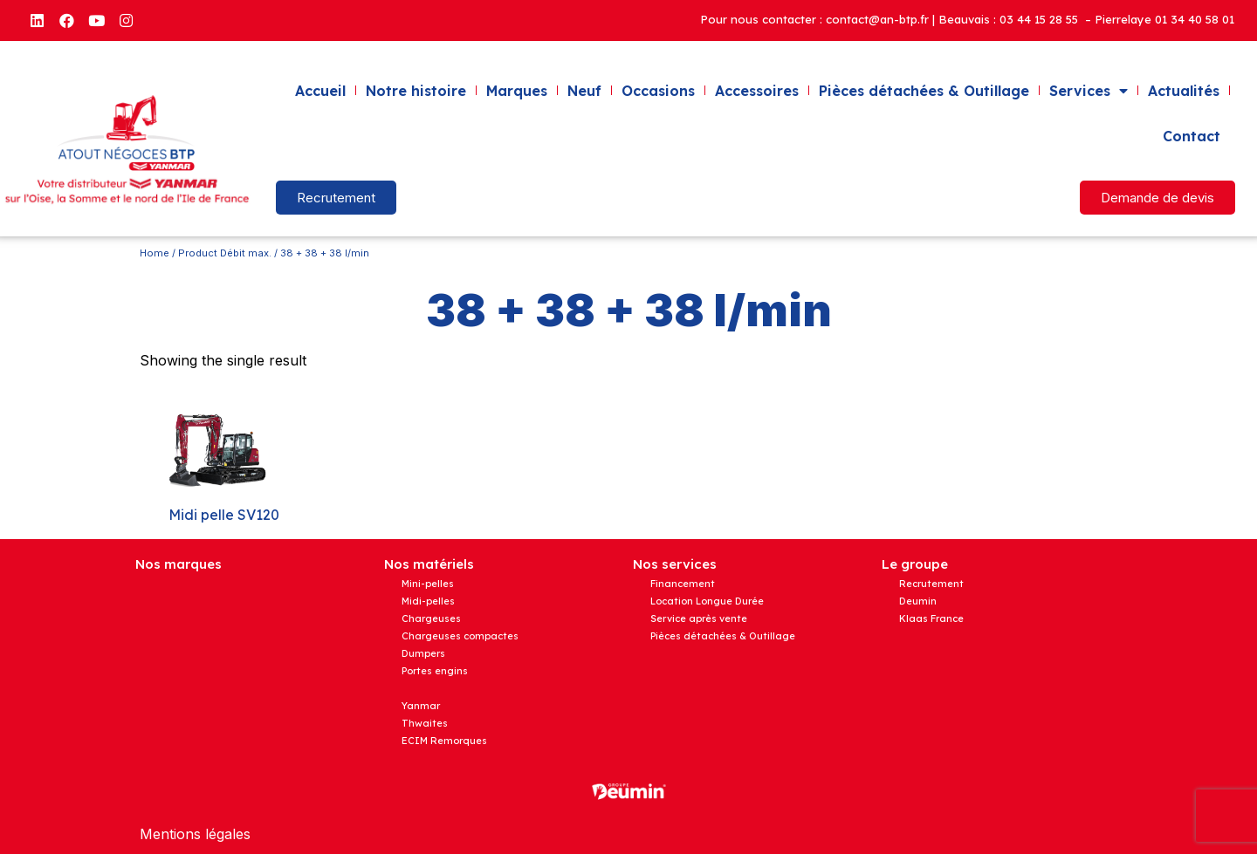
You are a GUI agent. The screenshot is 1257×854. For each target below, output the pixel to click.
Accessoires (757, 90)
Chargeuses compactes (460, 636)
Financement (682, 583)
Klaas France (931, 618)
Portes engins (435, 671)
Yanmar (421, 706)
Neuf (584, 90)
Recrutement (931, 583)
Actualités (1183, 90)
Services (1088, 90)
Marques (516, 90)
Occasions (658, 90)
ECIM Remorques (444, 740)
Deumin (918, 601)
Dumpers (423, 653)
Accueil (320, 90)
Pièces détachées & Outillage (924, 90)
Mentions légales (195, 834)
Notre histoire (416, 90)
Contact (1191, 136)
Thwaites (425, 723)
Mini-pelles (428, 583)
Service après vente (698, 618)
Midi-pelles (428, 601)
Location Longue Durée (707, 601)
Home (154, 253)
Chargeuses (431, 618)
